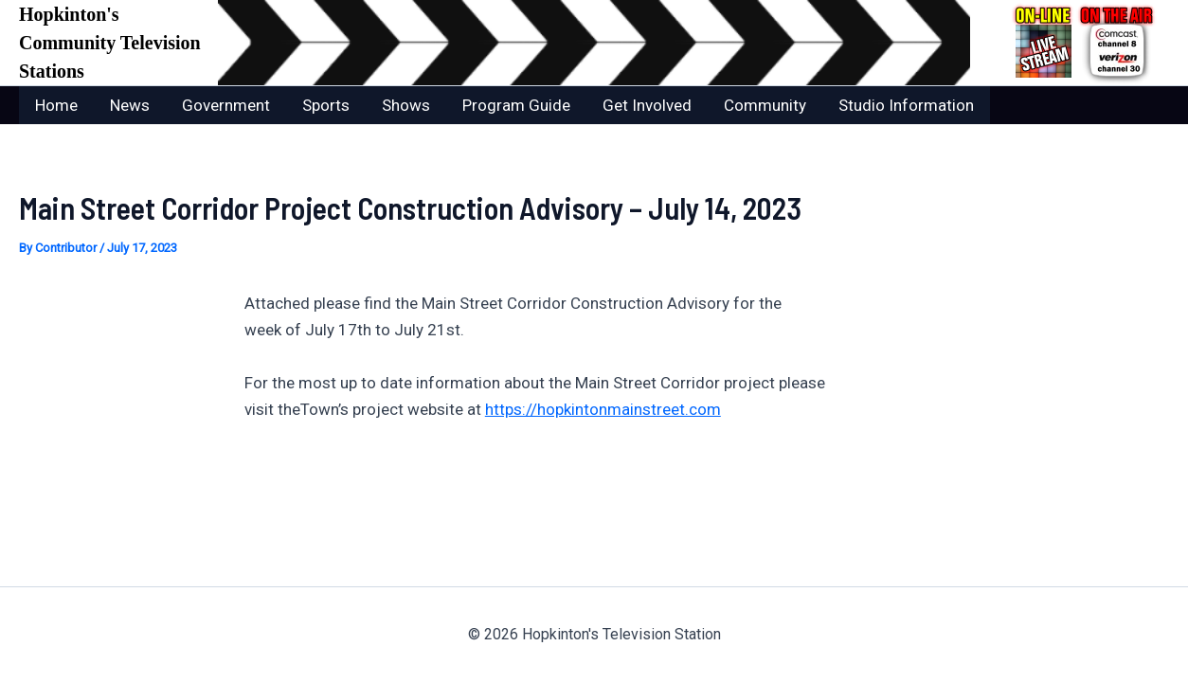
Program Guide (516, 105)
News (130, 105)
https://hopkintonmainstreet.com (603, 409)
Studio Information (906, 105)
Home (56, 105)
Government (226, 105)
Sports (326, 105)
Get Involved (647, 105)
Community (765, 105)
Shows (406, 105)
